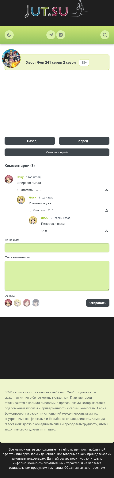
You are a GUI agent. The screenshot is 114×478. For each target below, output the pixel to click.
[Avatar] (8, 303)
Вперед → (84, 141)
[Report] (107, 190)
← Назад (29, 141)
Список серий (57, 152)
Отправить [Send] (97, 303)
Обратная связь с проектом (84, 468)
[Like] (38, 190)
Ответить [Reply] (25, 190)
